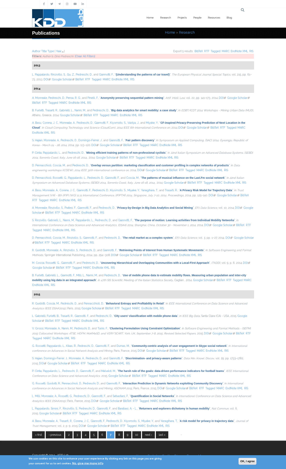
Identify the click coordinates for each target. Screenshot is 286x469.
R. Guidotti (38, 250)
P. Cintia (37, 152)
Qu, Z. (71, 74)
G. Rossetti (39, 345)
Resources (214, 17)
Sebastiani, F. (120, 396)
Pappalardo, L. (52, 152)
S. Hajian (37, 140)
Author (36, 51)
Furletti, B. (53, 315)
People (197, 17)
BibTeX (199, 51)
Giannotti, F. (106, 74)
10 (136, 434)
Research (165, 17)
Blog (229, 17)
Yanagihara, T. (149, 190)
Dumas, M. (123, 345)
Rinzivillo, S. (58, 74)
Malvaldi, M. (108, 371)
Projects (182, 17)
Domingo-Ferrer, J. (90, 140)
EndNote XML (239, 51)
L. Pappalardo (40, 74)
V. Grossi (37, 328)
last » (162, 434)
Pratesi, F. (70, 207)
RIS (251, 51)
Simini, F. (56, 408)
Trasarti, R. (51, 110)
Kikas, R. (71, 345)
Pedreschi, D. (84, 74)
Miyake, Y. (152, 122)
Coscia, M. (59, 165)
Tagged (215, 51)
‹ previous (55, 434)
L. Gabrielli (39, 315)
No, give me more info (87, 463)
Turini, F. (102, 328)
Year (58, 51)
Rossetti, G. (60, 177)
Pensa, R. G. (73, 97)
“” (142, 74)
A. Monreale (39, 97)
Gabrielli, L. (66, 110)
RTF (206, 51)
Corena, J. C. (50, 122)
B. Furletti (38, 110)
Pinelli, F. (93, 97)
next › (148, 434)
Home (150, 17)
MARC (226, 51)
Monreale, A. (67, 122)
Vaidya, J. (133, 122)
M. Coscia (38, 262)
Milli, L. (80, 275)
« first (38, 434)
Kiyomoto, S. (118, 122)
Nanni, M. (80, 110)
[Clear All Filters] (85, 56)
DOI (47, 79)
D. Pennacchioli (41, 165)
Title (44, 51)
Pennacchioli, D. (94, 303)
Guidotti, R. (54, 383)
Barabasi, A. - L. (127, 408)
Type (50, 51)
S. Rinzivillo (39, 220)
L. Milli (36, 396)
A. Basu (36, 122)
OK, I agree (247, 461)
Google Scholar (63, 79)
